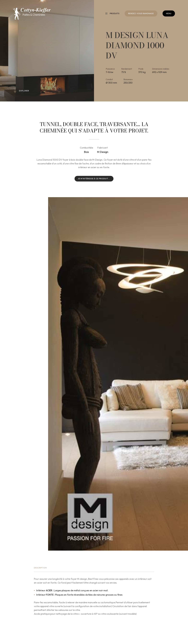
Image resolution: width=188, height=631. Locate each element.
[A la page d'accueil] (32, 14)
